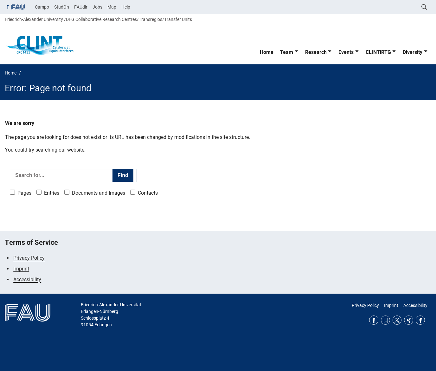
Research (316, 52)
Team (286, 52)
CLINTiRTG (378, 52)
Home (266, 52)
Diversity (412, 52)
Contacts (148, 193)
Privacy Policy (29, 258)
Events (346, 52)
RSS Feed (385, 320)
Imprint (21, 269)
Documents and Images (98, 193)
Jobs (97, 7)
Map (111, 7)
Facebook (373, 320)
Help (125, 7)
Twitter (397, 320)
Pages (24, 193)
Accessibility (27, 280)
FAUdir (80, 7)
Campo (42, 7)
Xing (408, 320)
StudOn (61, 7)
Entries (51, 193)
